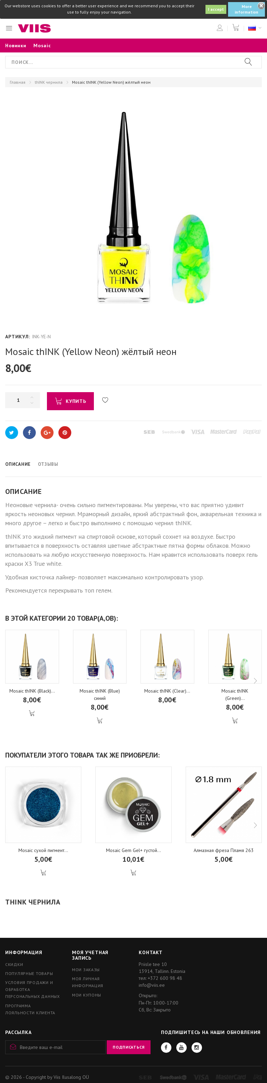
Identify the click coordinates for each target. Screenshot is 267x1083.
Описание (18, 464)
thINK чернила (49, 82)
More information (246, 9)
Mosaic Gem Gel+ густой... (133, 850)
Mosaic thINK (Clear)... (167, 691)
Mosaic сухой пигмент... (43, 850)
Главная (17, 82)
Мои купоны (86, 995)
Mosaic (42, 45)
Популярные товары (29, 973)
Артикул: (17, 336)
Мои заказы (86, 969)
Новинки (15, 45)
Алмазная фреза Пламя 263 (224, 850)
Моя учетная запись (90, 955)
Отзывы (48, 464)
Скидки (14, 964)
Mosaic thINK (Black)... (32, 691)
